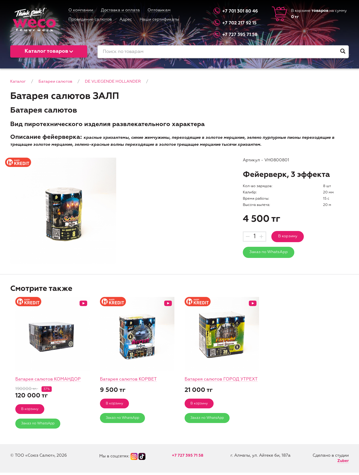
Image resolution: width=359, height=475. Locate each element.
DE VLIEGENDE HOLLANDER (117, 81)
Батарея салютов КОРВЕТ (129, 379)
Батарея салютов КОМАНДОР (49, 379)
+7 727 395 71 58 (240, 35)
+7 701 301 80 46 (241, 11)
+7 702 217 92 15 (240, 23)
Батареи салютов (57, 81)
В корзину (289, 236)
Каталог (18, 81)
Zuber (343, 463)
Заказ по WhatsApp (270, 253)
